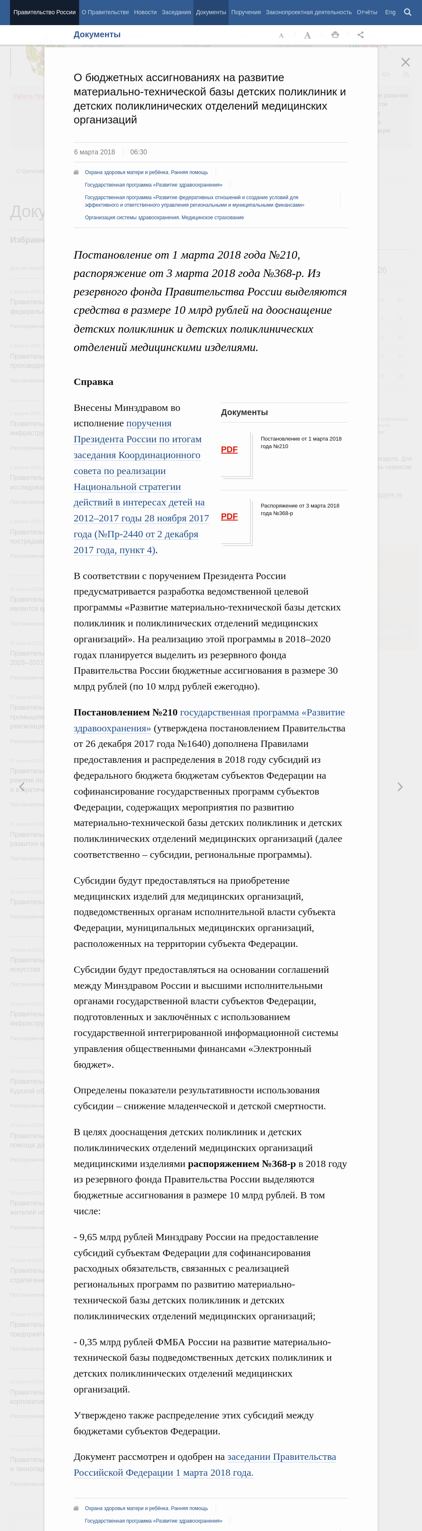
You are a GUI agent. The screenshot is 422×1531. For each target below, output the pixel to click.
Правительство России (44, 12)
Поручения (246, 12)
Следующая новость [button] (22, 786)
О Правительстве (105, 12)
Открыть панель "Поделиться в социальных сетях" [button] (362, 35)
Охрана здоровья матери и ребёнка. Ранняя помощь (146, 172)
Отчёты (367, 12)
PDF (229, 449)
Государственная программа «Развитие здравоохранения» (153, 185)
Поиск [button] (408, 12)
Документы (211, 12)
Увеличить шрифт (308, 35)
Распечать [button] (335, 35)
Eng (390, 12)
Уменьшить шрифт (282, 35)
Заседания (176, 12)
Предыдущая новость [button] (399, 786)
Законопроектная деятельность (309, 12)
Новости (145, 12)
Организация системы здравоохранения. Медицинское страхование (164, 218)
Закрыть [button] (411, 68)
